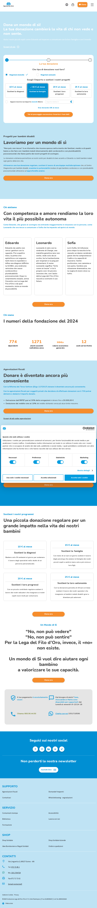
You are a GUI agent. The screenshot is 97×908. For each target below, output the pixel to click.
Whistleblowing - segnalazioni (60, 797)
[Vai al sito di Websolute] (7, 903)
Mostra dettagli (83, 470)
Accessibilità (53, 813)
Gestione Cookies (7, 895)
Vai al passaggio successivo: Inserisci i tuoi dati (48, 114)
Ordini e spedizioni (56, 846)
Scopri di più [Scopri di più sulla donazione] (11, 47)
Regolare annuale (48, 75)
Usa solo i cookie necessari (17, 478)
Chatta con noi (61, 713)
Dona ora (48, 178)
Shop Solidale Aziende (57, 840)
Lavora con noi (54, 819)
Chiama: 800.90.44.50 (26, 713)
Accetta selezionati (48, 478)
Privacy (16, 895)
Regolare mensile (17, 75)
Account (66, 4)
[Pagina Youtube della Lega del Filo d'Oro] (55, 749)
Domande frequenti (56, 791)
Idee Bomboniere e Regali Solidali (15, 846)
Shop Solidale (7, 840)
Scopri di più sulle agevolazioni (17, 418)
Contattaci (6, 797)
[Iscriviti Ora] (48, 769)
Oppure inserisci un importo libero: (24, 102)
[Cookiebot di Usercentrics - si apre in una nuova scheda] (84, 428)
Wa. (14, 873)
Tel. (14, 867)
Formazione (7, 825)
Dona (82, 4)
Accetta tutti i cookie (79, 478)
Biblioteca (6, 819)
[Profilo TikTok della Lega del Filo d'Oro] (62, 749)
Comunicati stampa (10, 813)
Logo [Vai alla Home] (9, 4)
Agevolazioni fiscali (9, 791)
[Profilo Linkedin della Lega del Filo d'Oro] (48, 749)
